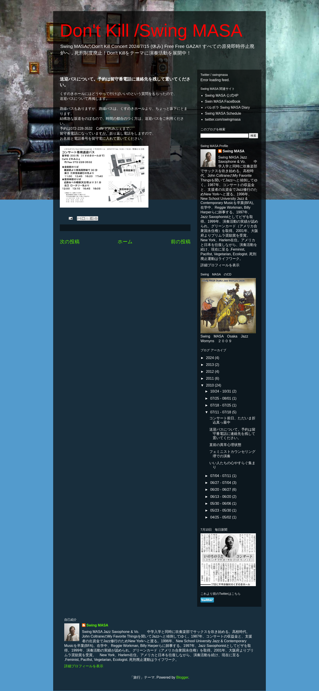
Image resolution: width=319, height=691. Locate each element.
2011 (210, 378)
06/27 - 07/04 (221, 483)
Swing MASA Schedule (223, 113)
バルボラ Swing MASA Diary (227, 107)
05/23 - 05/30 (221, 510)
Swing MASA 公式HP (221, 95)
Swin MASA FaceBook (222, 101)
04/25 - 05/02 (221, 517)
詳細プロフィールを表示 (219, 265)
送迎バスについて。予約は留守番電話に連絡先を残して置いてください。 (232, 434)
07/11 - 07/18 (221, 412)
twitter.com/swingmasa (223, 119)
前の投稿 (181, 241)
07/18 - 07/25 (221, 405)
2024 (210, 358)
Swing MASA (234, 151)
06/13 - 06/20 (221, 497)
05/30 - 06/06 (221, 503)
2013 (210, 365)
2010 (210, 385)
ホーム (125, 241)
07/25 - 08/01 (221, 398)
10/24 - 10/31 (221, 391)
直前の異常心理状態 (225, 445)
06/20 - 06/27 (221, 489)
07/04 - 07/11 (221, 476)
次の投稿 (70, 241)
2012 (210, 371)
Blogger (182, 677)
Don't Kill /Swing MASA (151, 30)
